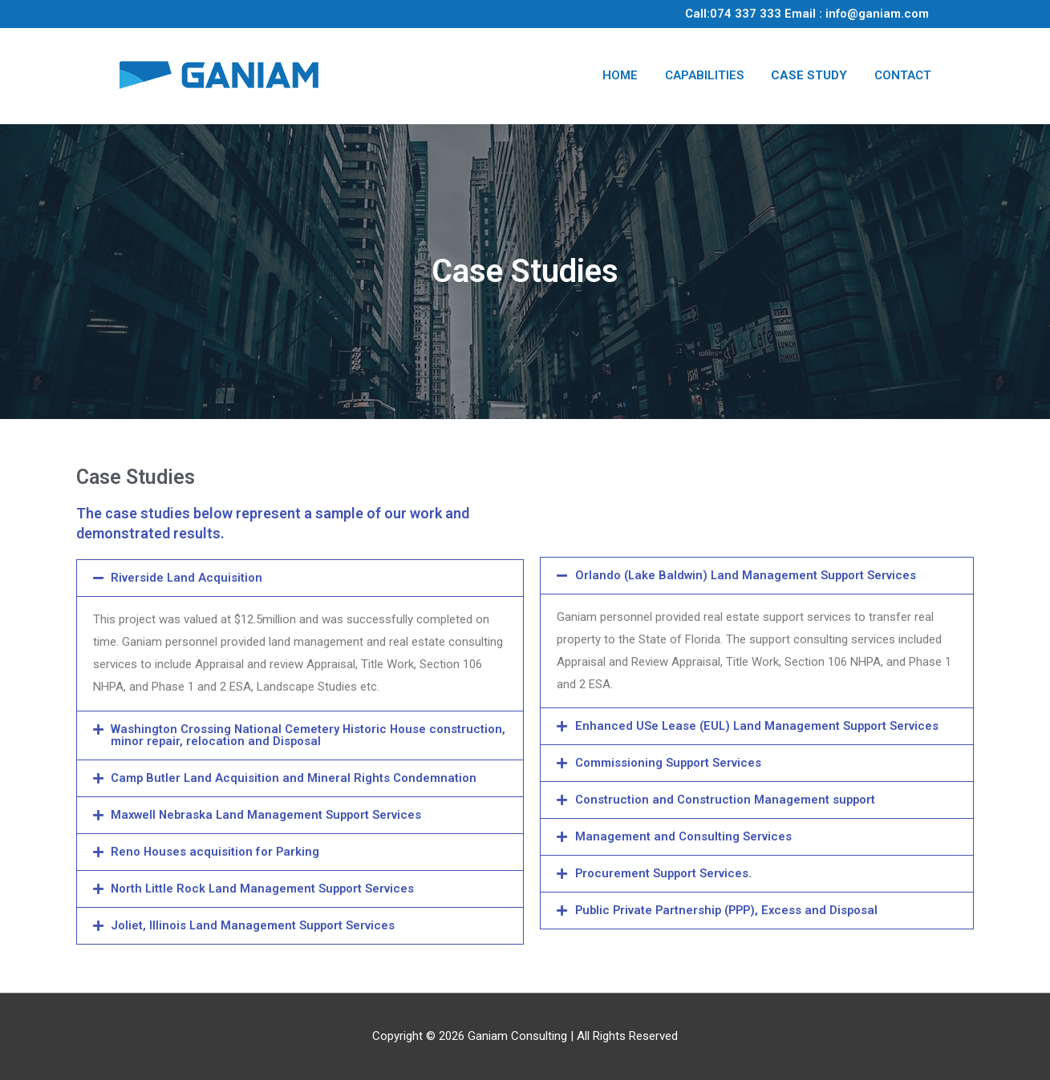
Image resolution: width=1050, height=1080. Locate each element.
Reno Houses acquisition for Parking (215, 851)
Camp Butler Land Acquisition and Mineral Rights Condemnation (294, 778)
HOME (620, 75)
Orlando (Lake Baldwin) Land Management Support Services (748, 575)
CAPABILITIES (704, 75)
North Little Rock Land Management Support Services (264, 888)
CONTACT (902, 75)
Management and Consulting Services (683, 836)
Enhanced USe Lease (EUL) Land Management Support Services (759, 726)
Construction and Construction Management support (726, 799)
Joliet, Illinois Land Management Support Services (254, 925)
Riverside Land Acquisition (187, 577)
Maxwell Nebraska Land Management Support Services (269, 815)
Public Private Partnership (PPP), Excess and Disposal (730, 910)
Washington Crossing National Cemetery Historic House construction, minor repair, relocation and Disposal (269, 735)
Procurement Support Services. (664, 873)
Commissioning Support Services (669, 763)
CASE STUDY (809, 75)
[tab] (300, 578)
